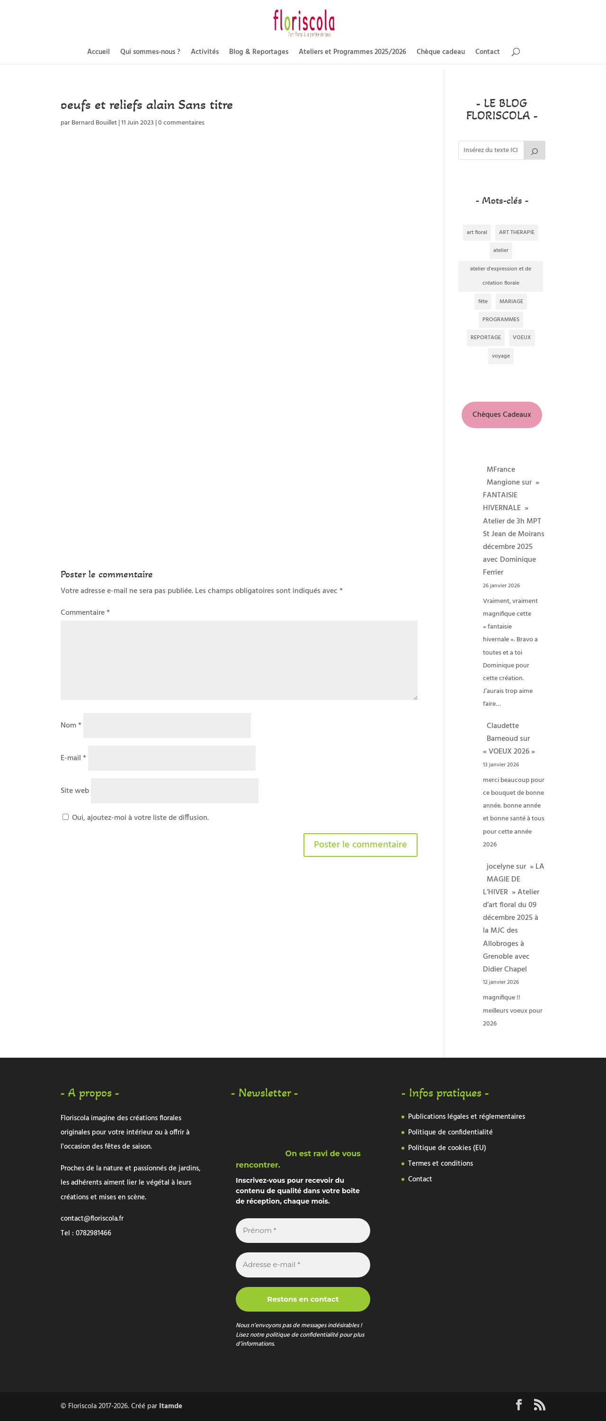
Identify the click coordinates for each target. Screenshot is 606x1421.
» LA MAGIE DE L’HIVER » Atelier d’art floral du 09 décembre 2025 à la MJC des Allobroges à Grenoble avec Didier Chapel (513, 918)
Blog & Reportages (258, 53)
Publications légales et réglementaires (466, 1117)
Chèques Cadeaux (501, 415)
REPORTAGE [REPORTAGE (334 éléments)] (486, 337)
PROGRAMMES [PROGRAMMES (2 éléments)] (500, 319)
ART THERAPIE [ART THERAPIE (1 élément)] (517, 232)
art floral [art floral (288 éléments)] (477, 232)
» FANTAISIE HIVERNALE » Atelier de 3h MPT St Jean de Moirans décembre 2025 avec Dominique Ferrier (513, 528)
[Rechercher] (534, 150)
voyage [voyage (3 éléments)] (501, 356)
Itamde (170, 1406)
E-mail (73, 758)
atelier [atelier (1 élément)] (500, 250)
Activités (205, 53)
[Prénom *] (303, 1230)
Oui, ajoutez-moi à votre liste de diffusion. (135, 818)
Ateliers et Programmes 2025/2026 (352, 53)
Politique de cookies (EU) (447, 1148)
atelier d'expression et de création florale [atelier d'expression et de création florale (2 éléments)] (500, 276)
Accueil (98, 53)
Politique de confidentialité (450, 1132)
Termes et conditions (440, 1163)
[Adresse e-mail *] (303, 1264)
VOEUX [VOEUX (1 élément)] (522, 337)
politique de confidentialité (302, 1335)
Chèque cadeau (441, 53)
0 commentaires (181, 122)
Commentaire (85, 613)
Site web (75, 791)
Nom (71, 725)
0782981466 (93, 1233)
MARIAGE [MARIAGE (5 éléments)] (511, 301)
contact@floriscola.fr (92, 1218)
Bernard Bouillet (94, 122)
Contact (487, 53)
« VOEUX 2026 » (509, 752)
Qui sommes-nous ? (150, 53)
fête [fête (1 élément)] (483, 301)
